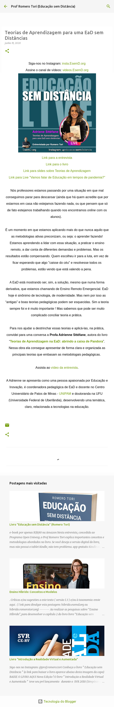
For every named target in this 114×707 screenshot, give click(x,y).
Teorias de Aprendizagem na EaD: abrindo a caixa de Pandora (56, 341)
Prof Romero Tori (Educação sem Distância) (43, 6)
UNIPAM (65, 393)
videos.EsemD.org (75, 70)
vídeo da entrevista (64, 367)
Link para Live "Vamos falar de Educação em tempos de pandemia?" (57, 177)
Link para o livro (57, 164)
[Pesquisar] (108, 6)
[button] (7, 51)
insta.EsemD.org (74, 63)
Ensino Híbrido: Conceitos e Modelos (33, 592)
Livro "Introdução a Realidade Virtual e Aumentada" (44, 659)
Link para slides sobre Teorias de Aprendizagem (57, 171)
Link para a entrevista (57, 157)
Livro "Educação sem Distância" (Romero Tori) (40, 524)
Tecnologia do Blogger (57, 701)
